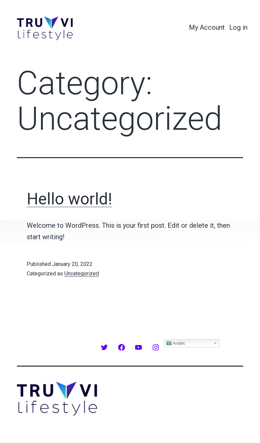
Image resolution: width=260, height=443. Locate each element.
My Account (207, 27)
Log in (238, 27)
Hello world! (69, 198)
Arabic (176, 343)
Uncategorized (81, 273)
